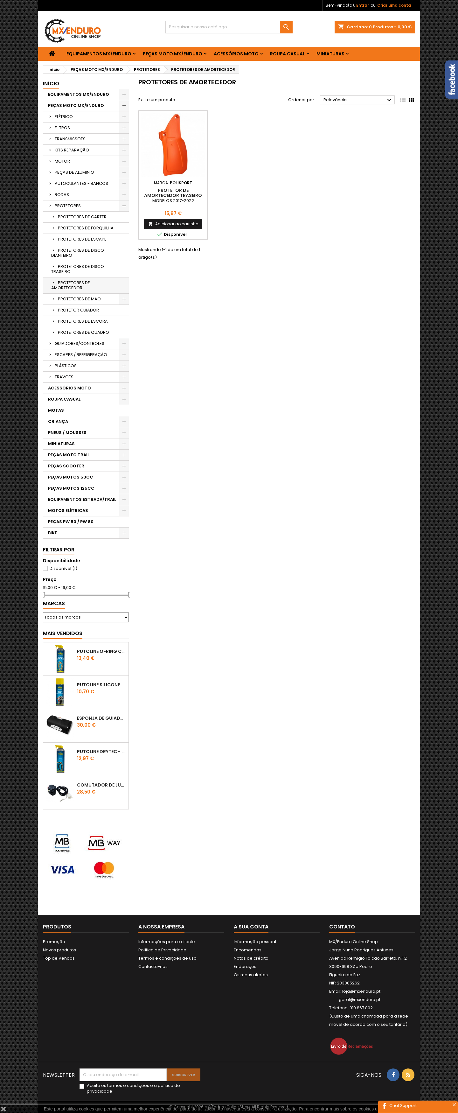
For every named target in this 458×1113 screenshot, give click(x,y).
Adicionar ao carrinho (173, 224)
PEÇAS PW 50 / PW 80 (71, 522)
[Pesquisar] (229, 27)
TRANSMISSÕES (70, 139)
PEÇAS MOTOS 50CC (70, 477)
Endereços (245, 966)
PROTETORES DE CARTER (82, 217)
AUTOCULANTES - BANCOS (81, 183)
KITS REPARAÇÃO (72, 150)
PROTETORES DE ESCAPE (82, 239)
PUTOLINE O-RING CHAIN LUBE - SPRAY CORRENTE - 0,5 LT (101, 651)
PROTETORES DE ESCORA (83, 321)
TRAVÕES (64, 377)
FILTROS (62, 128)
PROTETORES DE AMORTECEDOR (70, 285)
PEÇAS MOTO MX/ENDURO (172, 54)
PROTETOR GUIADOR (78, 310)
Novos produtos (59, 950)
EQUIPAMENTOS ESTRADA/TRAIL (82, 499)
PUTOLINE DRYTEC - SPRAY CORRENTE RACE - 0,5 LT (101, 751)
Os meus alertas (251, 975)
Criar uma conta (394, 5)
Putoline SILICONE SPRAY (101, 684)
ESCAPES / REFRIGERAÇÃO (81, 355)
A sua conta (251, 926)
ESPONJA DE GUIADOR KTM (101, 718)
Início (51, 83)
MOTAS (56, 410)
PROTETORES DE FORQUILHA (86, 228)
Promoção (54, 942)
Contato (342, 926)
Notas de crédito (251, 958)
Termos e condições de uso (167, 958)
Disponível (63, 568)
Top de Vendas (59, 958)
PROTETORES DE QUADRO (83, 332)
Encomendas (247, 950)
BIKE (52, 533)
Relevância (358, 100)
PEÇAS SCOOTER (66, 466)
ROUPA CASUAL (287, 54)
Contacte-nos (153, 966)
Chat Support (403, 1105)
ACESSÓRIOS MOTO (236, 54)
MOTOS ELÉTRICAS (68, 511)
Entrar (362, 5)
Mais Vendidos (62, 633)
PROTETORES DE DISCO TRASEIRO (77, 269)
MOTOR (62, 161)
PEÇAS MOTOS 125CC (71, 488)
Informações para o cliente (166, 942)
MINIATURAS (330, 54)
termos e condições (128, 1085)
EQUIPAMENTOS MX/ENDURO (98, 54)
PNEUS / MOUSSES (67, 433)
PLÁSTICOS (66, 366)
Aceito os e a (133, 1088)
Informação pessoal (255, 942)
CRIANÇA (58, 421)
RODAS (62, 195)
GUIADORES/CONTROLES (79, 343)
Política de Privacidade (162, 950)
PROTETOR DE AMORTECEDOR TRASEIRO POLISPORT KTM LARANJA (173, 195)
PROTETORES (68, 206)
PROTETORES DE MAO (79, 299)
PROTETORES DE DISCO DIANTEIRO (77, 252)
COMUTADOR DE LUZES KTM (101, 785)
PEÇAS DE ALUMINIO (74, 172)
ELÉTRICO (64, 117)
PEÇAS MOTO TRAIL (68, 455)
